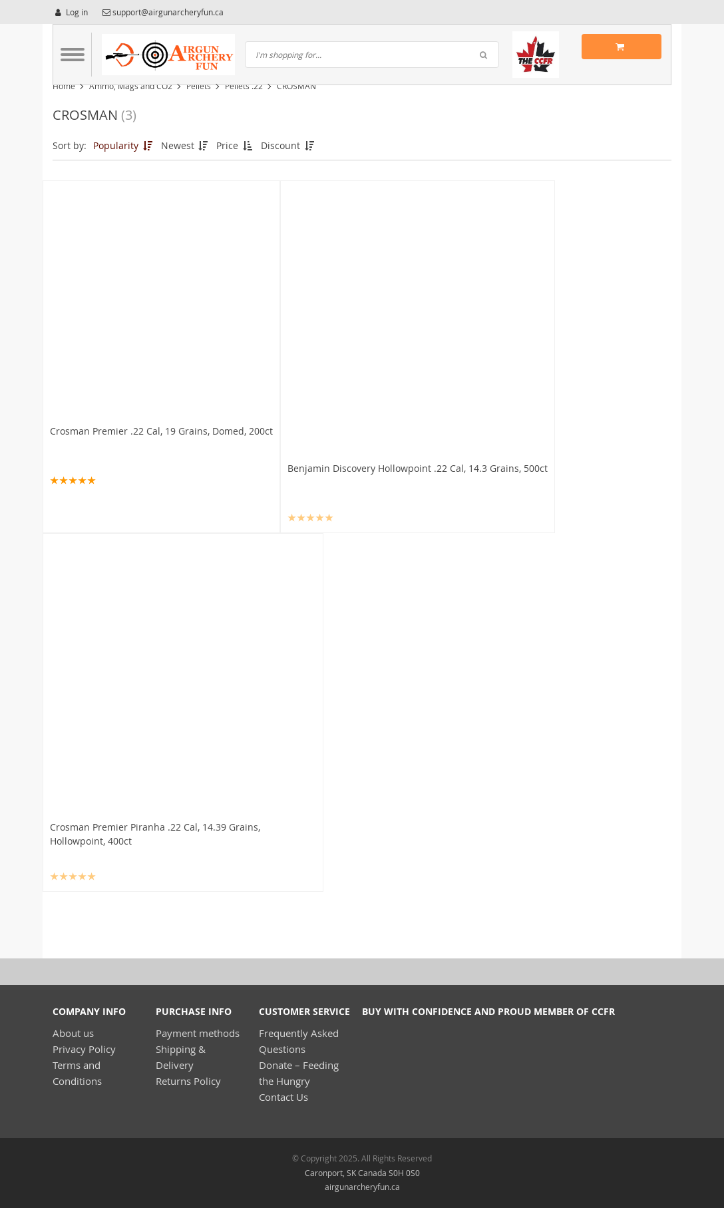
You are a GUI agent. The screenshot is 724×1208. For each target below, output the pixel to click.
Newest (185, 145)
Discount (288, 145)
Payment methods (198, 1033)
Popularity (123, 145)
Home (64, 86)
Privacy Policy (84, 1049)
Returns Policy (188, 1081)
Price (235, 145)
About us (73, 1033)
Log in (70, 12)
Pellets (198, 86)
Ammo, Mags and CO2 (130, 86)
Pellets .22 (244, 86)
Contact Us (283, 1097)
